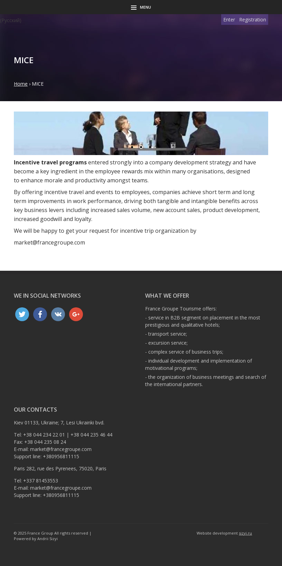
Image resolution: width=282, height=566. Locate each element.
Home (21, 83)
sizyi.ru (245, 533)
